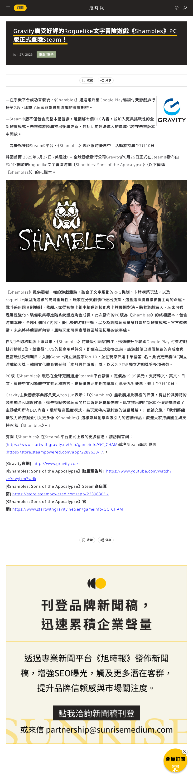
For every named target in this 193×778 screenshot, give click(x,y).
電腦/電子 (46, 54)
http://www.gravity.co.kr (57, 463)
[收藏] (87, 80)
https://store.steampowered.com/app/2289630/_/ (55, 452)
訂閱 (20, 7)
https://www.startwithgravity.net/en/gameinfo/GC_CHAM (62, 444)
